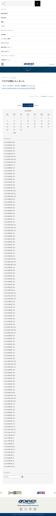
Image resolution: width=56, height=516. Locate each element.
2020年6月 (8, 344)
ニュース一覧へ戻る (28, 105)
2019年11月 (9, 364)
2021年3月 (8, 318)
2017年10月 (9, 435)
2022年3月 (8, 284)
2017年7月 (8, 441)
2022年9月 (8, 267)
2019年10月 (9, 367)
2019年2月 (8, 389)
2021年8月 (8, 304)
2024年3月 (8, 216)
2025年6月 (8, 173)
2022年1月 (8, 290)
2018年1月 (8, 426)
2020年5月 (8, 347)
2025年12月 (9, 156)
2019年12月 (9, 361)
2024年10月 (9, 196)
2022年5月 (8, 279)
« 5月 (14, 132)
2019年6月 (8, 378)
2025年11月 (9, 159)
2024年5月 (8, 210)
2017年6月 (8, 444)
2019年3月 (8, 387)
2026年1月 (8, 153)
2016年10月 (9, 452)
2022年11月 (9, 262)
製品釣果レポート (6, 47)
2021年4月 (8, 316)
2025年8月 (8, 168)
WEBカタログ (5, 43)
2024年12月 (9, 190)
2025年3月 (8, 182)
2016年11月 (9, 449)
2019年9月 (8, 370)
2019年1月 (8, 392)
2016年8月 (8, 458)
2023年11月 (9, 227)
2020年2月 (8, 355)
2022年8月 (8, 270)
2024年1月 (8, 222)
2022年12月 (9, 259)
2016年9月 (8, 455)
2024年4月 (8, 213)
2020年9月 (8, 335)
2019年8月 (8, 372)
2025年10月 (9, 162)
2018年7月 (8, 409)
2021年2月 (8, 321)
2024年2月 (8, 219)
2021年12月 (9, 293)
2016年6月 (8, 463)
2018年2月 (8, 424)
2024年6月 (8, 207)
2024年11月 (9, 193)
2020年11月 (9, 330)
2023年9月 (8, 233)
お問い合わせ (5, 51)
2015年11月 (9, 466)
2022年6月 (8, 276)
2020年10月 (9, 333)
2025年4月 (8, 179)
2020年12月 (9, 327)
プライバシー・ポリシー (8, 55)
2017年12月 (9, 429)
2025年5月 (8, 176)
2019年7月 (8, 375)
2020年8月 (8, 338)
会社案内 (3, 34)
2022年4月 (8, 281)
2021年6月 (8, 310)
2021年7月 (8, 307)
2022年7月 (8, 273)
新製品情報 (4, 13)
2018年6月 (8, 412)
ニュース (3, 9)
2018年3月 (8, 421)
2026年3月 (8, 148)
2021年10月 (9, 298)
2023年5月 (8, 244)
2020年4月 (8, 350)
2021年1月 (8, 324)
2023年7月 (8, 239)
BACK (19, 105)
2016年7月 (8, 461)
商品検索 (3, 17)
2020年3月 (8, 353)
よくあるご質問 (5, 39)
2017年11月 (9, 432)
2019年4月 (8, 384)
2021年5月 (8, 313)
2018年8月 (8, 407)
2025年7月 (8, 171)
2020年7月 (8, 341)
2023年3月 (8, 250)
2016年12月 (9, 446)
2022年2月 (8, 287)
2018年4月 (8, 418)
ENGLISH (51, 64)
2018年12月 (9, 395)
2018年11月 (9, 398)
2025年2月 (8, 185)
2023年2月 (8, 253)
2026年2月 (8, 151)
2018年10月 (9, 401)
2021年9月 (8, 301)
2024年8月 (8, 202)
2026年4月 (8, 145)
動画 (2, 22)
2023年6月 (8, 242)
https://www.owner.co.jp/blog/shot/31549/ (18, 88)
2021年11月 (9, 296)
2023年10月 (9, 230)
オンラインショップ (7, 30)
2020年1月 (8, 358)
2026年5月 (8, 142)
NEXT (37, 105)
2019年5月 (8, 381)
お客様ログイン (5, 60)
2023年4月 (8, 247)
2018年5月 (8, 415)
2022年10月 (9, 264)
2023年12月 (9, 225)
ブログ (3, 26)
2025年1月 (8, 188)
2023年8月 (8, 236)
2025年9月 (8, 165)
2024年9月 (8, 199)
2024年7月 (8, 205)
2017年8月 (8, 438)
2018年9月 (8, 404)
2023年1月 (8, 256)
